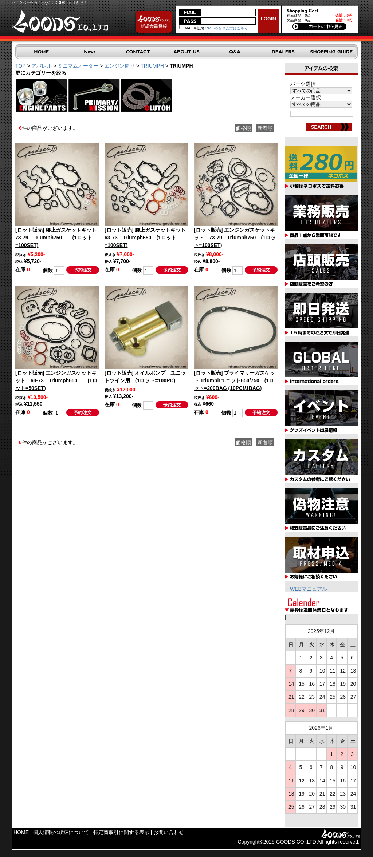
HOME (21, 832)
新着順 (265, 128)
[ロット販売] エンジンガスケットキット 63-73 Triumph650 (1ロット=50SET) (56, 380)
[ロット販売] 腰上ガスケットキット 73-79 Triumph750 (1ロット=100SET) (58, 237)
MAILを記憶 (191, 28)
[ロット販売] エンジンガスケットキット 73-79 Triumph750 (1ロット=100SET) (235, 237)
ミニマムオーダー (78, 66)
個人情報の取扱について (61, 832)
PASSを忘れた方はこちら (226, 28)
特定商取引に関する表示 (121, 832)
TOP (20, 66)
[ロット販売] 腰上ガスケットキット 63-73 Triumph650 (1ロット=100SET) (148, 237)
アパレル (41, 66)
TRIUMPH (152, 66)
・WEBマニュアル (306, 589)
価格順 (243, 128)
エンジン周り (119, 66)
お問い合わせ (168, 832)
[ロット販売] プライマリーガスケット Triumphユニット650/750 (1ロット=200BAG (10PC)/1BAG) (234, 380)
